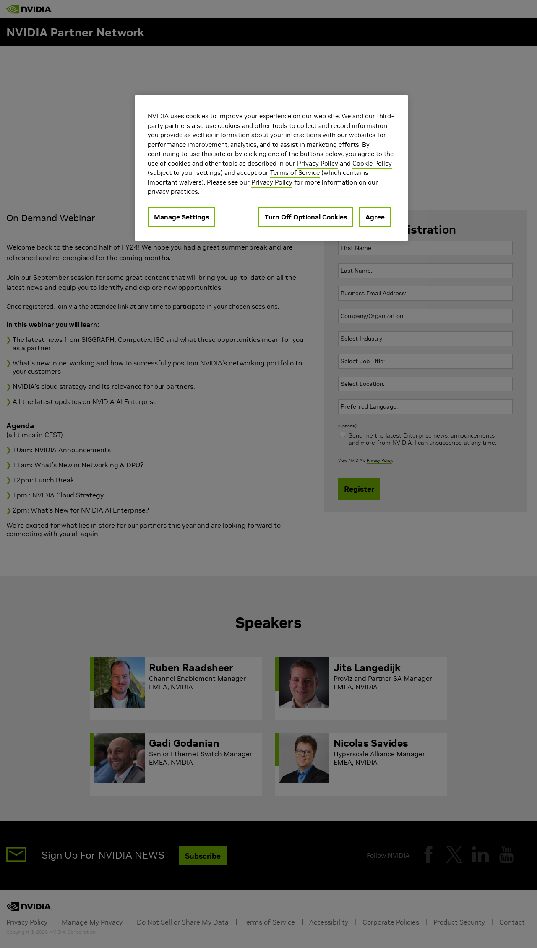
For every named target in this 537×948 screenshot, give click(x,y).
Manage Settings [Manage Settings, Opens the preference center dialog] (181, 217)
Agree (375, 217)
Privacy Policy (317, 163)
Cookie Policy (372, 163)
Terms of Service (295, 173)
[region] (271, 168)
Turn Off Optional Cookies (306, 217)
